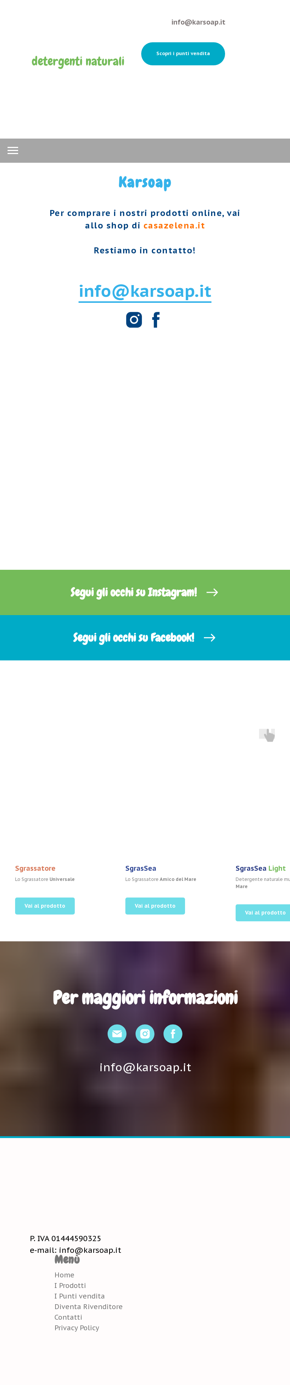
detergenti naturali (78, 61)
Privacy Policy (76, 1327)
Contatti (68, 1317)
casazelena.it (174, 225)
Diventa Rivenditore (88, 1306)
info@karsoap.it (198, 22)
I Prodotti (70, 1285)
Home (64, 1275)
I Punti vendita (79, 1296)
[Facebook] (156, 320)
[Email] (117, 1033)
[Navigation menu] (13, 150)
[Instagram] (134, 320)
